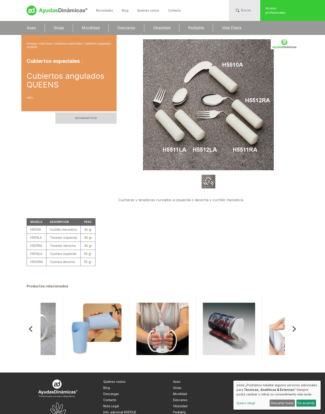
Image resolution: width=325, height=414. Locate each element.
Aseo (31, 28)
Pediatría (196, 28)
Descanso (126, 28)
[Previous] (31, 309)
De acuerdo (306, 403)
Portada (32, 43)
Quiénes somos (148, 10)
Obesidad (161, 28)
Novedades (104, 10)
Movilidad (91, 28)
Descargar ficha (86, 118)
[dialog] (277, 395)
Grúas (59, 28)
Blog (125, 10)
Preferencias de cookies (121, 399)
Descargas (111, 374)
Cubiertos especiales (68, 43)
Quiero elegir (246, 403)
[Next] (294, 309)
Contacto (174, 10)
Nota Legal (111, 387)
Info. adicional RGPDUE (119, 393)
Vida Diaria (231, 28)
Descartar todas (282, 403)
